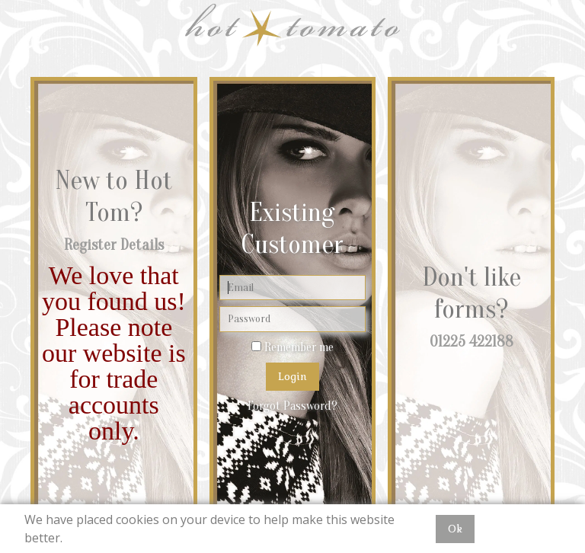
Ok (455, 528)
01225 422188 (471, 341)
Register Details (114, 245)
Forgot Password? (292, 406)
